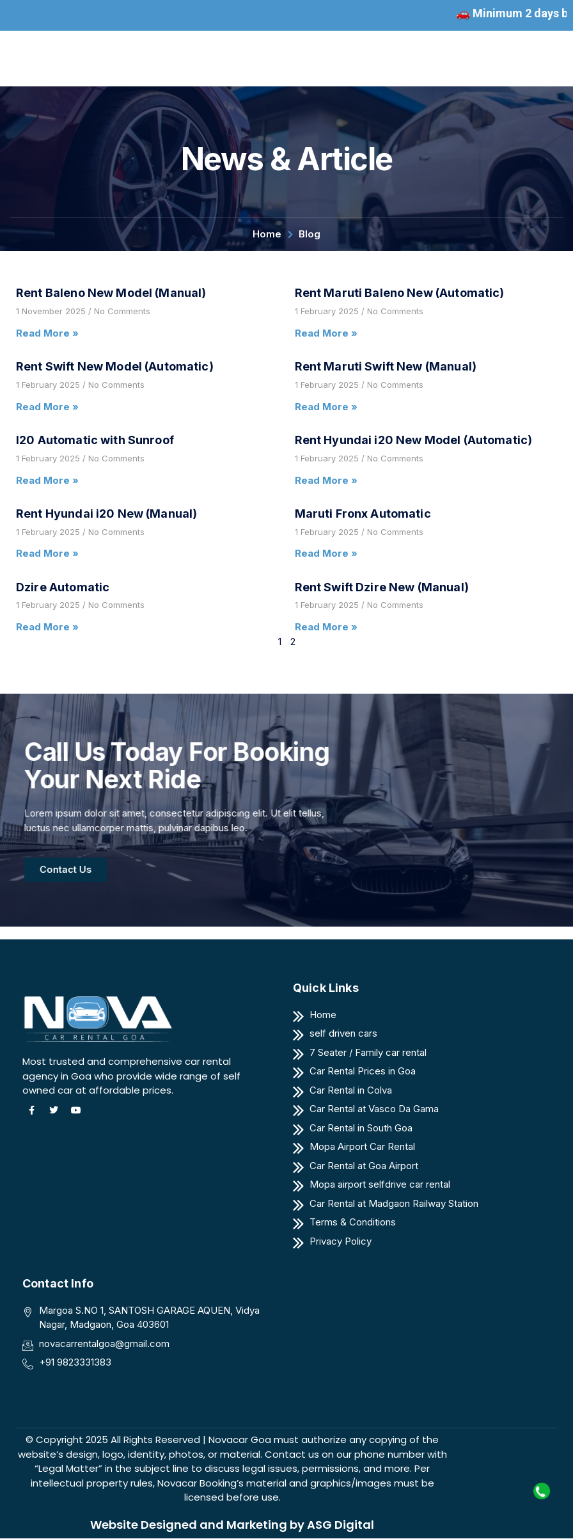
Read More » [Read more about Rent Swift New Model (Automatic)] (47, 407)
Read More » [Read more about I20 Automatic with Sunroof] (47, 480)
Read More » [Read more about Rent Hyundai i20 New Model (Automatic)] (326, 480)
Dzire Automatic (62, 587)
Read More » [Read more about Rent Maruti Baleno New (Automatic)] (326, 333)
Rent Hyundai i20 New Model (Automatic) (414, 440)
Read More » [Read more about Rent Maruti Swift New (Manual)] (326, 407)
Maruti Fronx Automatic (363, 513)
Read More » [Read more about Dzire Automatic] (47, 627)
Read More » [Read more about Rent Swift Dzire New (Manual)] (326, 627)
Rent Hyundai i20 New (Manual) (106, 513)
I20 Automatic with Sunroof (95, 440)
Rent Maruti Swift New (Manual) (386, 366)
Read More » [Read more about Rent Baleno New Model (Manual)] (47, 333)
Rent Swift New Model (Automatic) (115, 366)
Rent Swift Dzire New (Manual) (382, 587)
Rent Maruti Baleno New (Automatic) (400, 292)
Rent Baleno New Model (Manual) (111, 292)
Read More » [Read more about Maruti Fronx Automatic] (326, 553)
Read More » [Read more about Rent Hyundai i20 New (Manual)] (47, 553)
